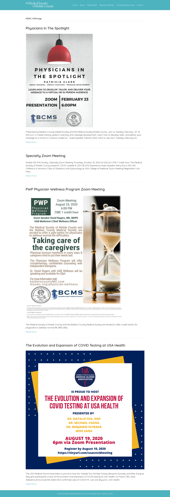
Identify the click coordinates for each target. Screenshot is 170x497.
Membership (92, 5)
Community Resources (125, 5)
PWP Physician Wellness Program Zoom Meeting (65, 189)
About (82, 5)
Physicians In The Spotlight (47, 28)
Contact (140, 5)
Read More (31, 142)
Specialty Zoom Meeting (45, 155)
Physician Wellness (106, 5)
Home (75, 5)
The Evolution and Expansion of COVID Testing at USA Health (75, 345)
